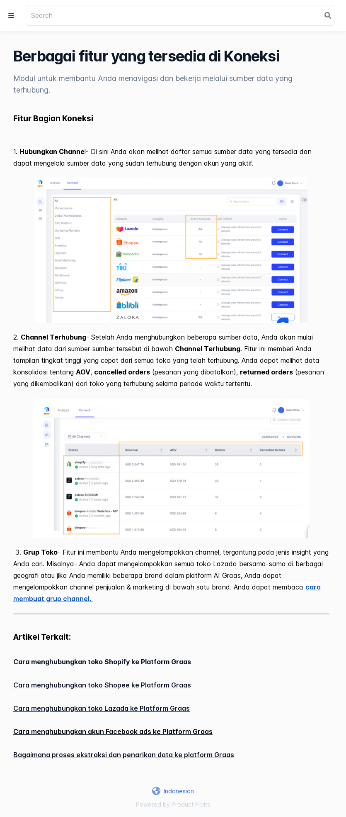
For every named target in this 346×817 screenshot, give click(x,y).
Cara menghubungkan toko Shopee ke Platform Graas (102, 685)
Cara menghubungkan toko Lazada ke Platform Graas (101, 708)
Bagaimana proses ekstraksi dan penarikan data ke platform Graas (123, 755)
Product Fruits (191, 804)
